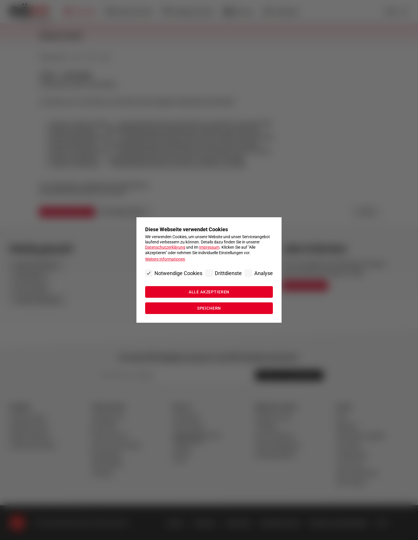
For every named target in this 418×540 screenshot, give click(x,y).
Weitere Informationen (165, 259)
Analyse (263, 273)
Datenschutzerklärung (165, 247)
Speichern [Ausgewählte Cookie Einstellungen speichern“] (209, 308)
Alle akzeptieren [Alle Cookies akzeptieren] (209, 292)
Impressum (209, 247)
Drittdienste (228, 273)
